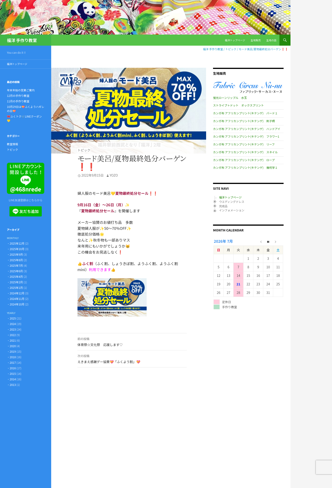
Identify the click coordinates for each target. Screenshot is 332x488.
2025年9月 (16, 254)
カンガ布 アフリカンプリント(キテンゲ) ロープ (244, 160)
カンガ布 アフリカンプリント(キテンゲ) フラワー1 (246, 136)
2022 (13, 335)
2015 (13, 374)
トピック (83, 150)
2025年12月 (17, 243)
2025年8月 (16, 260)
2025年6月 (16, 271)
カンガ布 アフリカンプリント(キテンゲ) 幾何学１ (245, 168)
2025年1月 (16, 288)
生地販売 (256, 40)
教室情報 (12, 144)
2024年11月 (17, 299)
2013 (13, 385)
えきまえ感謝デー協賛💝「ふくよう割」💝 (132, 358)
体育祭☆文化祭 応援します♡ (132, 341)
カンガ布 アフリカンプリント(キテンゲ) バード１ (245, 113)
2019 (13, 351)
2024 (13, 324)
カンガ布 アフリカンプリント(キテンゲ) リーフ (244, 144)
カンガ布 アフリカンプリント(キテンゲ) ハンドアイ (246, 129)
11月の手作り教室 (18, 101)
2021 (13, 340)
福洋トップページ (235, 40)
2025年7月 (16, 265)
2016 (13, 368)
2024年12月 (17, 293)
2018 (13, 357)
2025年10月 (17, 249)
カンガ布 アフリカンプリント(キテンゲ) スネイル (245, 152)
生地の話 (271, 40)
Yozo (114, 175)
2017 (13, 362)
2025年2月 (16, 282)
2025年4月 (16, 276)
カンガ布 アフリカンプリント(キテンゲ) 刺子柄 (244, 121)
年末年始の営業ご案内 (21, 90)
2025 (13, 318)
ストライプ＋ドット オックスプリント (238, 105)
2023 (13, 329)
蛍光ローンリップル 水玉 (230, 98)
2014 (13, 379)
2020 (13, 346)
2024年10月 (17, 304)
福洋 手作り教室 (22, 40)
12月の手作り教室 (18, 96)
